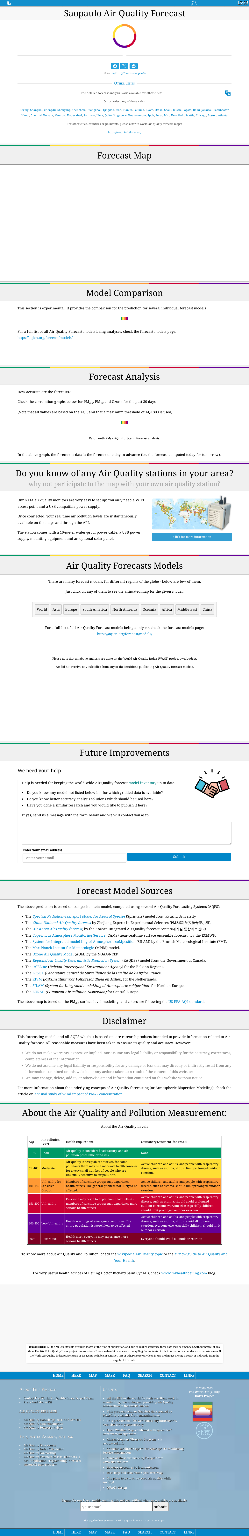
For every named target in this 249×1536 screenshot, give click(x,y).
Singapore (120, 115)
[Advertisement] (124, 706)
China (207, 609)
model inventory (142, 782)
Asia (56, 609)
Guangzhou (94, 110)
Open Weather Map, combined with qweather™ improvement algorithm (137, 1432)
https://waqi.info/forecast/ (124, 132)
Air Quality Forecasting (40, 1453)
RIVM (37, 979)
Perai (159, 115)
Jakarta (206, 110)
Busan (177, 110)
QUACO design (117, 1487)
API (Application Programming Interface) (52, 1461)
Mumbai (60, 115)
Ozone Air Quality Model (53, 954)
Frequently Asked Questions (46, 1436)
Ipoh (151, 115)
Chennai (36, 115)
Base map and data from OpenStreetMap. (135, 1473)
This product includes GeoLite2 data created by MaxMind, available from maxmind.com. (137, 1413)
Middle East (187, 609)
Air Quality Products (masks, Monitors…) (52, 1457)
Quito (108, 115)
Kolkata (48, 115)
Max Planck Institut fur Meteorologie (63, 947)
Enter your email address (42, 850)
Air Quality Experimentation (43, 1423)
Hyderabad (74, 115)
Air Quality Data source (40, 1445)
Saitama (139, 110)
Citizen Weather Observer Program (131, 1439)
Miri (166, 115)
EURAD (38, 991)
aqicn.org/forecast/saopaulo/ (129, 73)
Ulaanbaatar (220, 110)
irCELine (39, 966)
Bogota (186, 110)
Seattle (189, 115)
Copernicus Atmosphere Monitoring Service (68, 935)
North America (124, 609)
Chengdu (50, 110)
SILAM (38, 985)
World (42, 609)
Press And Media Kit (38, 1402)
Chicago (201, 115)
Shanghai (36, 110)
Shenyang (63, 110)
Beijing (24, 110)
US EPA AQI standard (186, 1001)
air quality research (38, 1411)
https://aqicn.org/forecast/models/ (45, 337)
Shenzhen (78, 110)
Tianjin (127, 110)
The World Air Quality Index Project (204, 1394)
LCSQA (38, 973)
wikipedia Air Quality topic (140, 1254)
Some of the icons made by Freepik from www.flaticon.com (133, 1460)
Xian (118, 110)
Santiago (89, 115)
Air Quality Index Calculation (44, 1449)
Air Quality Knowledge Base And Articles (52, 1420)
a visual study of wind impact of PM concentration (78, 1094)
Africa (167, 609)
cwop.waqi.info (113, 1443)
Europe (71, 609)
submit (160, 1506)
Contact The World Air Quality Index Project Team (58, 1398)
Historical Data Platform (40, 1464)
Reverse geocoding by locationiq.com (132, 1467)
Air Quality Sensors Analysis (43, 1427)
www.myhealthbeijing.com (184, 1273)
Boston (212, 115)
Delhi (196, 110)
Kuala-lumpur (137, 115)
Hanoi (25, 115)
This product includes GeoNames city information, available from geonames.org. (140, 1422)
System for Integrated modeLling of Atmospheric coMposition (84, 941)
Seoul (167, 110)
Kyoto (149, 110)
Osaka (159, 110)
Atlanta (223, 115)
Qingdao (108, 110)
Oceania (149, 609)
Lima (99, 115)
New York (177, 115)
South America (94, 609)
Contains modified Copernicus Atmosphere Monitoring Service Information (143, 1450)
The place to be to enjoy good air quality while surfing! (137, 1480)
